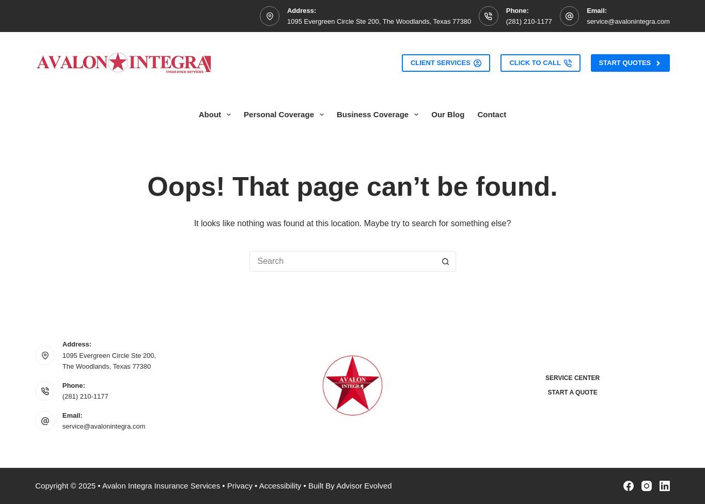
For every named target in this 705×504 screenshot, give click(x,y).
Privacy (240, 485)
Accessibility (280, 485)
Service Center (572, 378)
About (217, 114)
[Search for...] (342, 261)
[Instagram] (646, 486)
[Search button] (445, 261)
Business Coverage (379, 114)
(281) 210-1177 (529, 21)
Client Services (446, 63)
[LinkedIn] (665, 486)
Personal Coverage (286, 114)
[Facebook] (628, 486)
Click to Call (540, 63)
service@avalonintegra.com (628, 21)
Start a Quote (573, 392)
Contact (491, 114)
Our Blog (447, 114)
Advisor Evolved (364, 485)
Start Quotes (630, 63)
